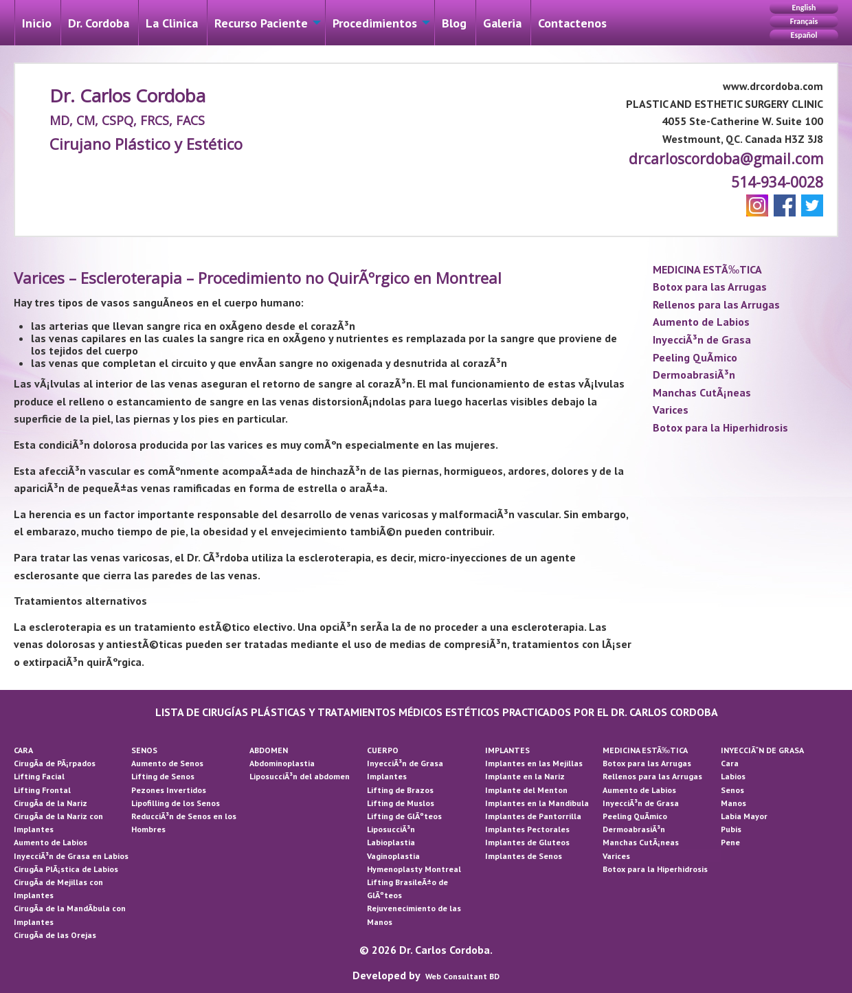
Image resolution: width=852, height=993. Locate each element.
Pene (730, 842)
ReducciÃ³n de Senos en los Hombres (183, 822)
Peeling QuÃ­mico (695, 357)
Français (804, 21)
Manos (733, 803)
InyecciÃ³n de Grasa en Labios (71, 856)
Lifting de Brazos (400, 790)
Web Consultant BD (462, 976)
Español (804, 35)
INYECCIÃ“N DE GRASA (762, 750)
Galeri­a (502, 23)
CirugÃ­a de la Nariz (50, 803)
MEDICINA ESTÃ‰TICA (707, 269)
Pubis (731, 829)
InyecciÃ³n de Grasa (702, 339)
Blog (454, 23)
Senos (732, 790)
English (804, 7)
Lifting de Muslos (400, 803)
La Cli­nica (172, 23)
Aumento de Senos (167, 763)
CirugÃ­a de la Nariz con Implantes (58, 822)
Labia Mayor (744, 816)
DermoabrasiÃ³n (694, 374)
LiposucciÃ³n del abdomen (299, 776)
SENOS (144, 750)
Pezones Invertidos (168, 790)
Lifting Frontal (42, 790)
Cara (730, 763)
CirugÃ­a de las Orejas (55, 935)
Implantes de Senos (523, 856)
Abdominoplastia (282, 763)
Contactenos (572, 23)
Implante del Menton (526, 790)
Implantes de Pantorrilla (533, 816)
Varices (670, 409)
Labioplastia (391, 842)
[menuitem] (37, 22)
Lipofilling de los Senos (175, 803)
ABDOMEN (268, 750)
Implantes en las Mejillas (534, 763)
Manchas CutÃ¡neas (702, 392)
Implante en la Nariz (525, 776)
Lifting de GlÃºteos (404, 816)
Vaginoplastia (393, 856)
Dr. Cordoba (98, 23)
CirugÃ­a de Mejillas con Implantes (58, 888)
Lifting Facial (39, 776)
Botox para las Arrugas (710, 286)
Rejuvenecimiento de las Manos (414, 914)
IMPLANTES (507, 750)
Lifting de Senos (162, 776)
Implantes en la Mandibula (537, 803)
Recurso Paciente (261, 23)
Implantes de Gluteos (527, 842)
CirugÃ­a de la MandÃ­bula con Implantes (70, 914)
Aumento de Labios (701, 321)
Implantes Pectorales (527, 829)
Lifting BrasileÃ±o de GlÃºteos (407, 888)
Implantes (387, 776)
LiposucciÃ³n (391, 829)
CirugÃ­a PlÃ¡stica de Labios (66, 869)
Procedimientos (375, 23)
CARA (23, 750)
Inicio (37, 23)
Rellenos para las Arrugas (716, 304)
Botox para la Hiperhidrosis (720, 427)
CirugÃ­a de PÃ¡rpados (55, 763)
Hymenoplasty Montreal (414, 869)
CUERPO (383, 750)
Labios (733, 776)
